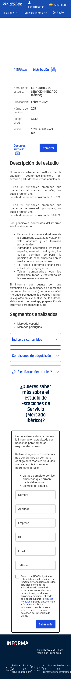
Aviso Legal (9, 668)
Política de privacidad (17, 668)
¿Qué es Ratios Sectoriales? (32, 371)
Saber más (45, 624)
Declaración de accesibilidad (64, 668)
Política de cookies (27, 668)
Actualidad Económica (49, 652)
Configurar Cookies (37, 668)
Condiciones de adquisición (31, 355)
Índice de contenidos (27, 339)
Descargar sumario (20, 147)
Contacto (58, 12)
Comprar (48, 148)
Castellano (60, 5)
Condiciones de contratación (50, 668)
